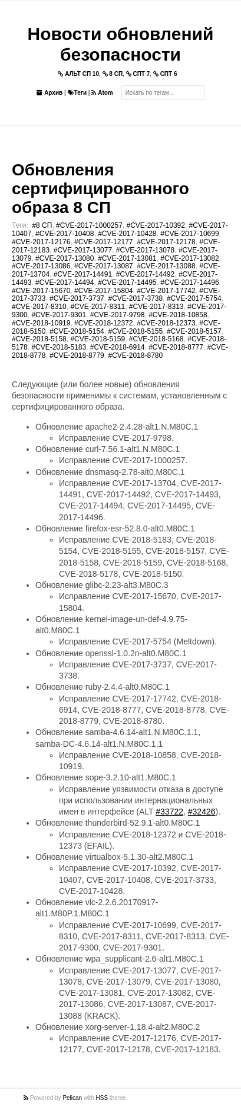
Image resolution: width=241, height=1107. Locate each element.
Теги (77, 92)
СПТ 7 (138, 74)
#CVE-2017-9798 (117, 315)
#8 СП (42, 225)
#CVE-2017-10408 (64, 234)
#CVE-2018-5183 (58, 347)
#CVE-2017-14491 (83, 274)
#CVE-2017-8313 (156, 306)
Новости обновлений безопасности (121, 44)
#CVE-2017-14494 (64, 282)
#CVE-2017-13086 (41, 266)
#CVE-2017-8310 (39, 306)
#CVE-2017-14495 (127, 282)
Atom (102, 92)
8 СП (113, 74)
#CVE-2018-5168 (156, 339)
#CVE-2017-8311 (97, 306)
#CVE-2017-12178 (166, 242)
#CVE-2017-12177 (103, 242)
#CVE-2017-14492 (145, 274)
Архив (49, 92)
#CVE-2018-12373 (166, 323)
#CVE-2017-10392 (156, 225)
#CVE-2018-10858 (177, 315)
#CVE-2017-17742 (166, 291)
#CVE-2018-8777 (175, 347)
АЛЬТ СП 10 (78, 74)
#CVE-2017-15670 (41, 291)
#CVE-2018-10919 (41, 323)
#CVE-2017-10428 (127, 234)
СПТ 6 (165, 74)
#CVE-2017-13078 (145, 250)
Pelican (72, 1098)
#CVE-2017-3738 (135, 298)
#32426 (202, 811)
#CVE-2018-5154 (76, 331)
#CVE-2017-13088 (166, 266)
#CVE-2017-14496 (189, 282)
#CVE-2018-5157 (194, 331)
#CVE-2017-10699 (189, 234)
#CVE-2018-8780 (135, 355)
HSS (102, 1098)
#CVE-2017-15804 (103, 291)
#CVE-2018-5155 (135, 331)
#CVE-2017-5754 (194, 298)
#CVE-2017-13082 (189, 258)
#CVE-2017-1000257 (89, 225)
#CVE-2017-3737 (76, 298)
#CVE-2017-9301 (58, 315)
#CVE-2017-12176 (41, 242)
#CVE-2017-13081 (127, 258)
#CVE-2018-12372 (103, 323)
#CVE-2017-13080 (64, 258)
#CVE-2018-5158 (39, 339)
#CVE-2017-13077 (83, 250)
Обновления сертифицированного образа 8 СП (100, 189)
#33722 (169, 811)
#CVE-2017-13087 (103, 266)
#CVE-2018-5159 (97, 339)
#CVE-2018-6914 (117, 347)
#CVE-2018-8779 (76, 355)
